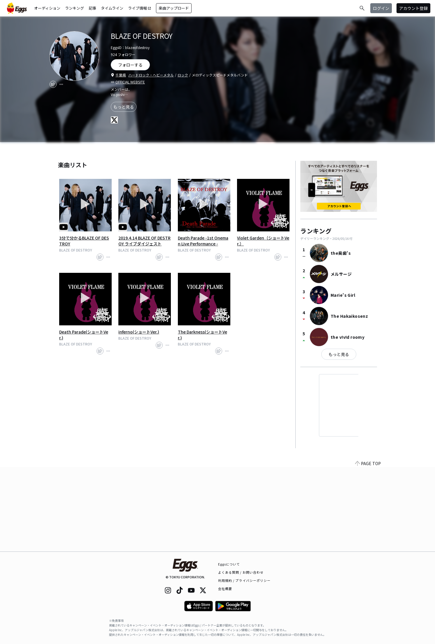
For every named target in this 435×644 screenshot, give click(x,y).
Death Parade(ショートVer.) (83, 335)
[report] (61, 84)
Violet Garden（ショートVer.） (263, 241)
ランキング (74, 8)
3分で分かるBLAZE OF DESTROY (84, 241)
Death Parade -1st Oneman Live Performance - (203, 241)
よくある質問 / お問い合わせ (241, 572)
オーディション (47, 8)
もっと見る (123, 107)
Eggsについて (229, 564)
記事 (92, 8)
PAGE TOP (368, 548)
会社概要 (225, 588)
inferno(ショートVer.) (138, 332)
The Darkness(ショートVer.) (202, 335)
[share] (53, 84)
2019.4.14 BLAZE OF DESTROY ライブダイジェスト (144, 241)
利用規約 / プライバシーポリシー (244, 580)
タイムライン (112, 8)
